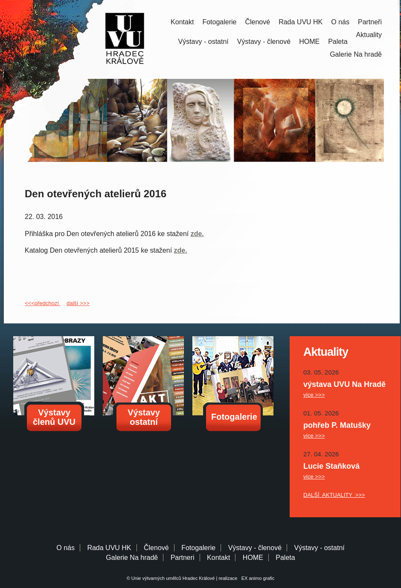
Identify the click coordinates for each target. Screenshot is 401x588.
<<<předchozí (42, 303)
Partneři (370, 22)
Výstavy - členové (264, 41)
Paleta (337, 41)
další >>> (78, 303)
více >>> (314, 395)
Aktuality (369, 34)
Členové (257, 22)
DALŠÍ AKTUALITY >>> (334, 495)
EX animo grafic (257, 578)
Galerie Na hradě (132, 557)
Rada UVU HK (301, 22)
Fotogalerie (219, 22)
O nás (340, 22)
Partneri (183, 557)
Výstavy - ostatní (203, 41)
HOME (309, 41)
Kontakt (182, 22)
